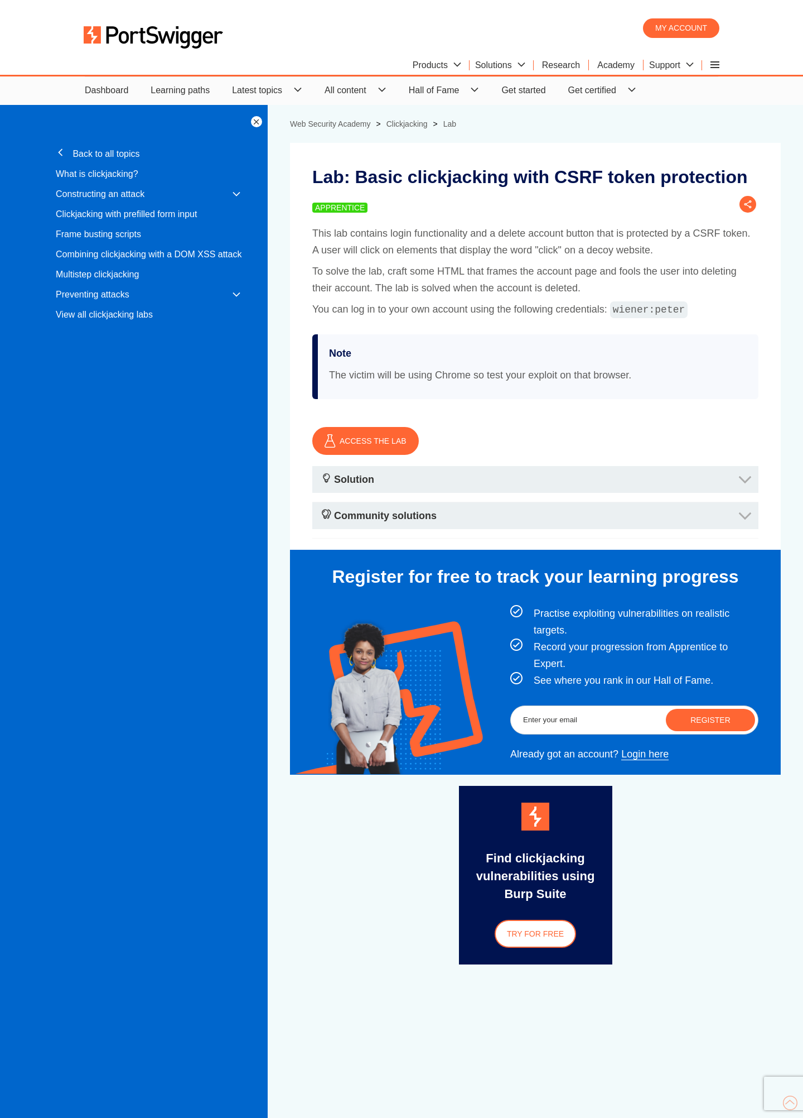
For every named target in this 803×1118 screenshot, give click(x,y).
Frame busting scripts (98, 234)
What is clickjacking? (97, 174)
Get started (523, 90)
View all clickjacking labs (104, 314)
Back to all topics (98, 153)
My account (681, 27)
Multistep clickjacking (97, 274)
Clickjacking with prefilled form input (126, 214)
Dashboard (106, 90)
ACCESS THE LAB (366, 441)
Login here (645, 754)
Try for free (535, 933)
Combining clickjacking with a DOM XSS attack (148, 254)
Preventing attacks (92, 294)
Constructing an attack (100, 194)
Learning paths (180, 90)
